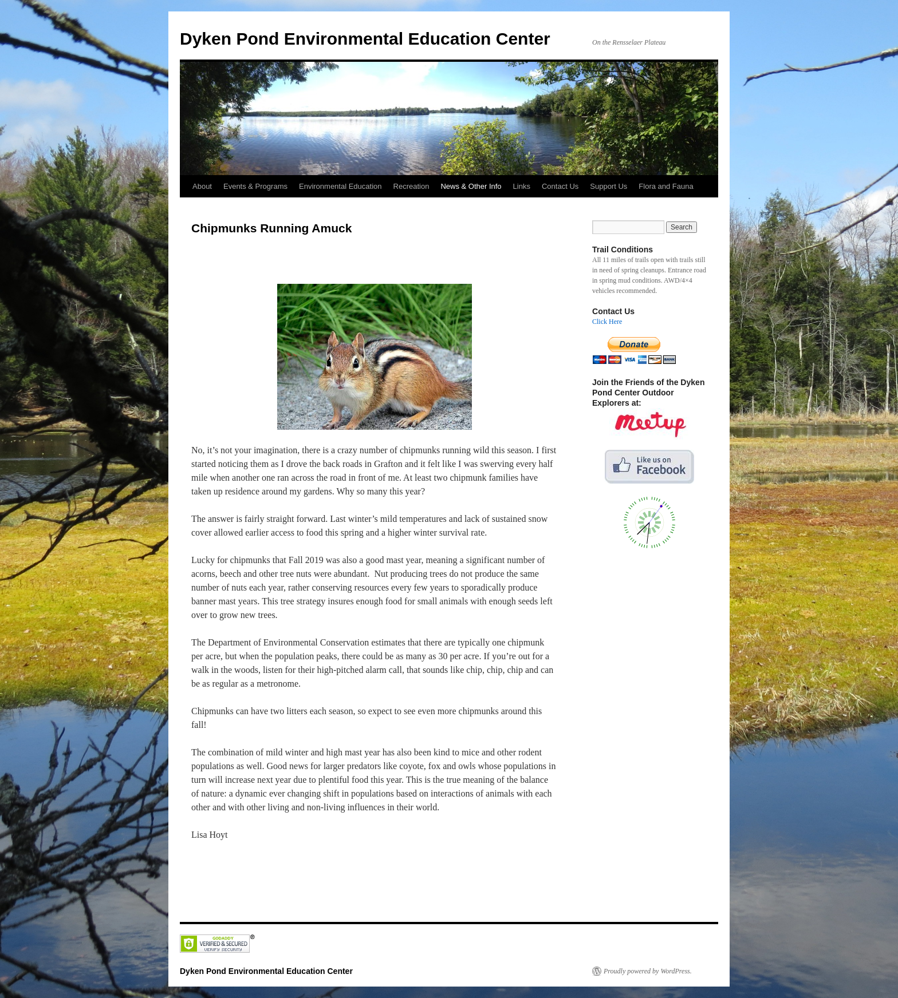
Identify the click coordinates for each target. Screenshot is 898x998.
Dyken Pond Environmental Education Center (365, 38)
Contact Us (560, 186)
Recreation (411, 186)
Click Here (607, 322)
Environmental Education (340, 186)
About (202, 186)
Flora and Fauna (666, 186)
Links (521, 186)
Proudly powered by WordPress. (648, 971)
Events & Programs (255, 186)
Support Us (608, 186)
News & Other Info (470, 186)
